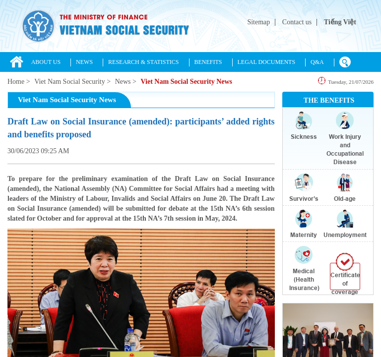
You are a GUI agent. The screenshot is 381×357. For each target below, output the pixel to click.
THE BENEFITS (329, 100)
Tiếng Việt (340, 22)
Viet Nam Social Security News (186, 81)
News (123, 81)
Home (15, 81)
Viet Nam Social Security (69, 81)
